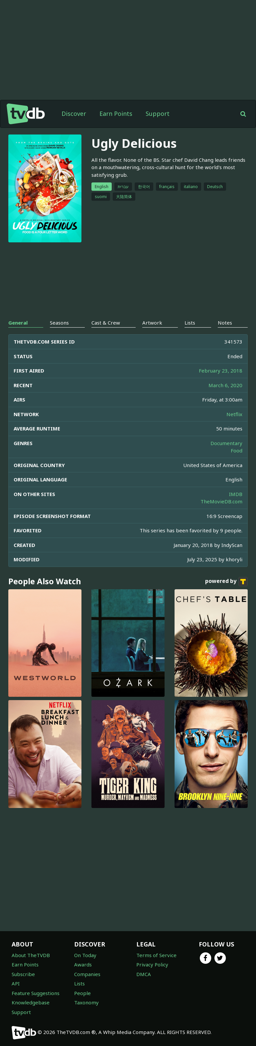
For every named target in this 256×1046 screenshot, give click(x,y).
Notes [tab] (225, 322)
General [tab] (18, 322)
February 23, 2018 (220, 370)
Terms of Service (156, 955)
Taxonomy (86, 1002)
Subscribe (23, 974)
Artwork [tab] (152, 322)
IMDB (235, 494)
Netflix (234, 414)
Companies (87, 974)
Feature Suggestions (36, 993)
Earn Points (115, 114)
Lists (79, 983)
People (82, 993)
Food (236, 450)
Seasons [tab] (59, 322)
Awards (83, 964)
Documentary (226, 443)
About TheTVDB (31, 955)
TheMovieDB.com (221, 501)
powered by (226, 581)
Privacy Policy (152, 964)
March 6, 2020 (225, 385)
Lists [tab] (190, 322)
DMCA (143, 974)
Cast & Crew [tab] (105, 322)
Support (158, 114)
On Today (85, 955)
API (16, 983)
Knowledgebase (31, 1002)
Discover (74, 114)
